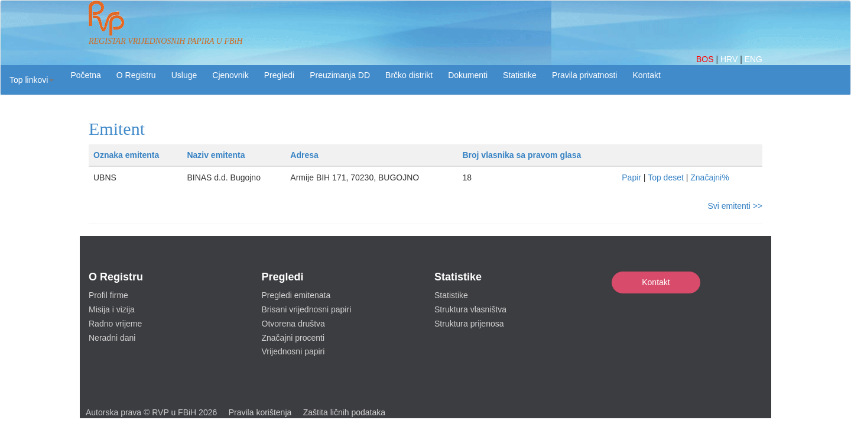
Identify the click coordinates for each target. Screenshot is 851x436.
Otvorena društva (293, 323)
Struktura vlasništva (470, 309)
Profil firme (108, 295)
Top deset (666, 177)
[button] (32, 80)
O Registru (136, 75)
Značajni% (709, 177)
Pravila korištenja (260, 412)
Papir (631, 177)
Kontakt (656, 282)
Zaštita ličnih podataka (344, 412)
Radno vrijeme (115, 323)
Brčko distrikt (409, 75)
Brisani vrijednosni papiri (307, 309)
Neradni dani (112, 338)
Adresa (304, 155)
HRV (730, 59)
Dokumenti (468, 75)
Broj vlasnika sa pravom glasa (521, 155)
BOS (706, 59)
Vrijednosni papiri (293, 351)
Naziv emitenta (216, 155)
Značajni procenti (293, 338)
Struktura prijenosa (469, 323)
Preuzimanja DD (340, 75)
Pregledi (279, 75)
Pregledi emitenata (296, 295)
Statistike (520, 75)
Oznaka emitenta (126, 155)
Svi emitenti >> (734, 206)
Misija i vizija (112, 309)
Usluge (184, 75)
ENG (753, 59)
